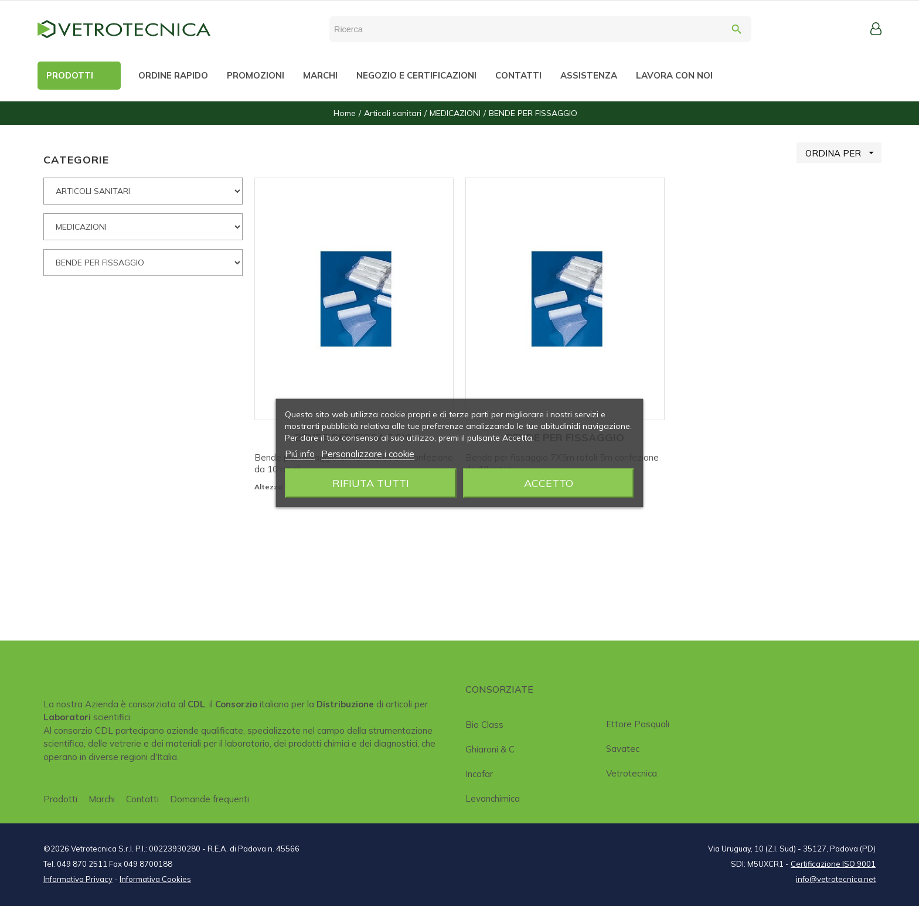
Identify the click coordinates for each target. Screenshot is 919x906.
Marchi (102, 799)
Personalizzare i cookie (367, 453)
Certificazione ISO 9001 (833, 863)
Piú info (300, 453)
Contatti (142, 799)
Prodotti (60, 799)
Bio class (484, 724)
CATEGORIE (76, 159)
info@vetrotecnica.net (836, 879)
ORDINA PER (843, 152)
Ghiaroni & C (490, 749)
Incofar (479, 773)
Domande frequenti (209, 799)
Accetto (548, 483)
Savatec (622, 748)
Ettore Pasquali (637, 724)
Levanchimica (492, 798)
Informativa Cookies (155, 879)
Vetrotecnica (631, 773)
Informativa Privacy (78, 879)
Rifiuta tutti (370, 483)
